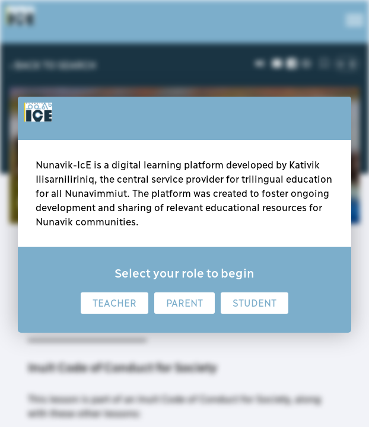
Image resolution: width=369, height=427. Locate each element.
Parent (184, 303)
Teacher (114, 303)
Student (254, 303)
